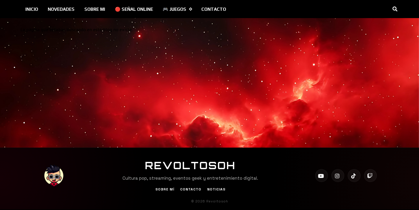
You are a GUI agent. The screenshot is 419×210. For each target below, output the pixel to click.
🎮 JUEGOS (177, 9)
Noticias (216, 189)
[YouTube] (321, 175)
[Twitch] (370, 175)
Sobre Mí (164, 189)
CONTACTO (213, 9)
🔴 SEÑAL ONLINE (134, 9)
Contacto (190, 189)
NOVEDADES (61, 9)
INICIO (31, 9)
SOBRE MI (94, 9)
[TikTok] (354, 175)
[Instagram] (337, 175)
